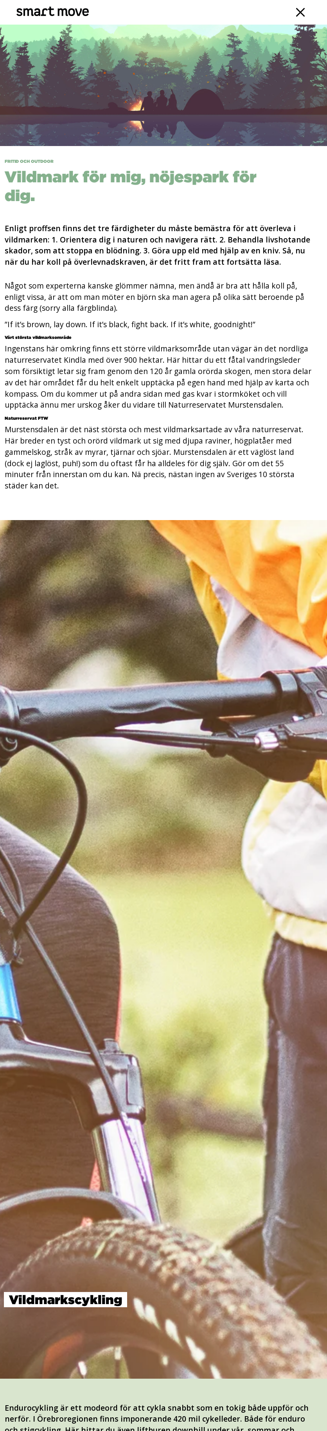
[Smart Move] (52, 12)
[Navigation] (300, 12)
